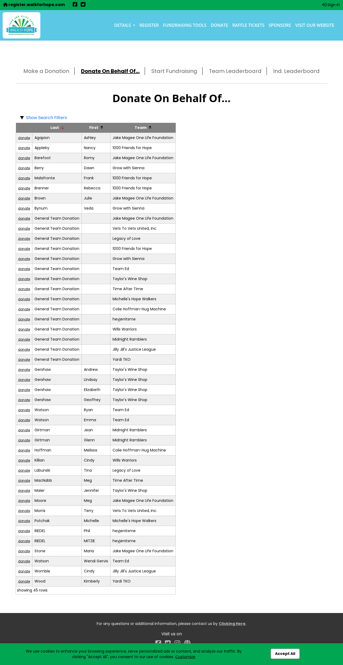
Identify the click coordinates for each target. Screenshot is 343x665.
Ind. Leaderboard (296, 71)
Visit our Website (314, 25)
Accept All (285, 653)
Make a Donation (46, 71)
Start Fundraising (174, 71)
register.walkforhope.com (34, 4)
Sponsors (280, 25)
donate (24, 138)
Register (149, 25)
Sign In (331, 4)
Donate (219, 25)
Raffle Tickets (248, 25)
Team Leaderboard (235, 71)
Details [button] (123, 25)
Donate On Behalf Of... (110, 71)
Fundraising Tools (185, 25)
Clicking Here (232, 623)
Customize (185, 656)
